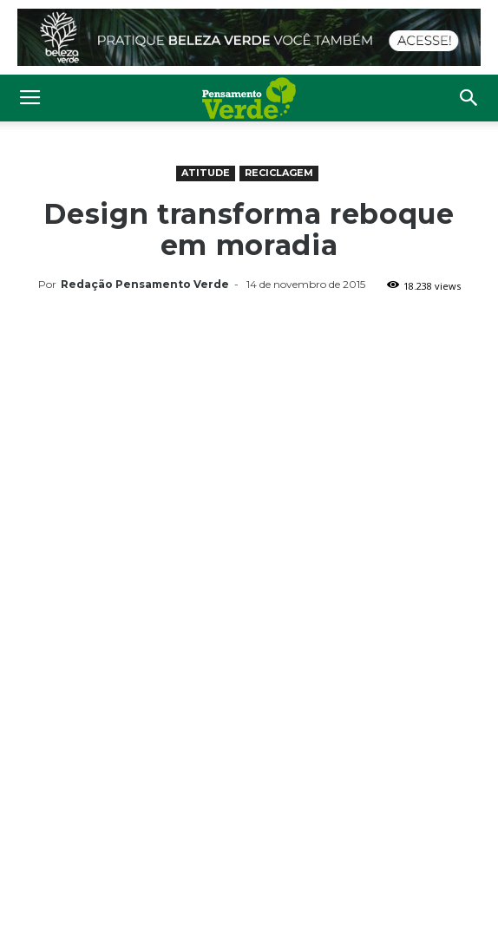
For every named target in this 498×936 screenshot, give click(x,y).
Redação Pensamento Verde (145, 284)
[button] (469, 98)
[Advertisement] (249, 427)
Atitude (205, 173)
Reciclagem (279, 173)
